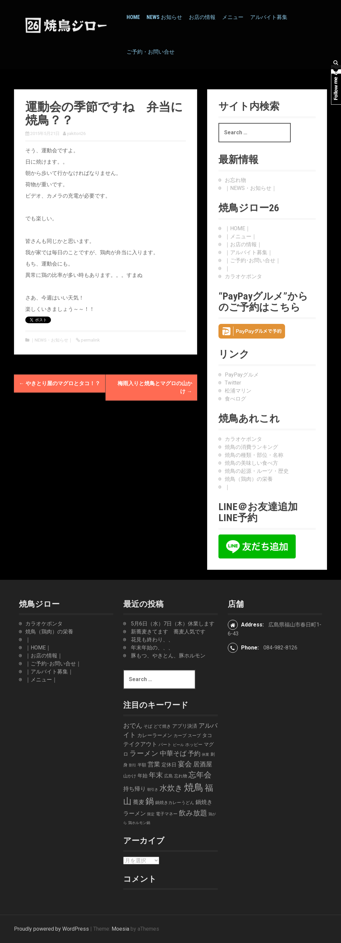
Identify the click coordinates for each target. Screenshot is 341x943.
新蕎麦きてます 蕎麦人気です (168, 631)
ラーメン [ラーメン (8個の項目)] (144, 753)
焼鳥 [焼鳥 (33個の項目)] (193, 787)
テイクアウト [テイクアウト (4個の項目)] (140, 744)
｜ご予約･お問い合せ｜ (253, 260)
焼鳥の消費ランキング (251, 447)
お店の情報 (202, 17)
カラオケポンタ (243, 276)
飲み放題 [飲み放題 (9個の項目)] (193, 813)
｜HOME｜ (237, 228)
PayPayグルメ (242, 375)
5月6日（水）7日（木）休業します (172, 623)
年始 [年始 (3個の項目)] (143, 776)
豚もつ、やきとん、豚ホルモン (168, 655)
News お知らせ (164, 17)
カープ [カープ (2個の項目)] (179, 735)
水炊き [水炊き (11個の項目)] (171, 788)
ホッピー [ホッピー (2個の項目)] (193, 744)
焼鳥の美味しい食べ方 (251, 463)
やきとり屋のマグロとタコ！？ (59, 383)
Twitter (233, 383)
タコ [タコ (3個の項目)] (207, 735)
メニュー (232, 17)
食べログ (235, 399)
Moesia (120, 929)
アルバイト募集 (268, 17)
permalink (90, 340)
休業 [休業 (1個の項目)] (205, 754)
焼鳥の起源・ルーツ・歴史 (257, 471)
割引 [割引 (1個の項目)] (132, 765)
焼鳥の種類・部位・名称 (254, 455)
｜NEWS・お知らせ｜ (51, 340)
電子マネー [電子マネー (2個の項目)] (166, 813)
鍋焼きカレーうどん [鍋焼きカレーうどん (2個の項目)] (174, 802)
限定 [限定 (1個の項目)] (151, 814)
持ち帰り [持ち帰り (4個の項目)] (134, 788)
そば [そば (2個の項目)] (148, 726)
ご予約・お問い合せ (150, 52)
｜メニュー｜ (241, 236)
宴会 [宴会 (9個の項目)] (185, 764)
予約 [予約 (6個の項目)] (194, 753)
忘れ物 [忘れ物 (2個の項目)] (180, 775)
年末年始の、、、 (152, 647)
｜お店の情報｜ (243, 244)
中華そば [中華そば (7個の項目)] (173, 753)
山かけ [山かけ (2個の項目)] (129, 775)
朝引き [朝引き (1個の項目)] (152, 789)
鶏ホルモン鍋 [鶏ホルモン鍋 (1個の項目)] (139, 823)
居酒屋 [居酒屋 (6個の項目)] (202, 764)
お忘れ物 (235, 180)
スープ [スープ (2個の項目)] (194, 735)
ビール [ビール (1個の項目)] (178, 745)
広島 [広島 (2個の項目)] (168, 775)
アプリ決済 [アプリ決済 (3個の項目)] (184, 726)
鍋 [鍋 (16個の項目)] (150, 801)
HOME (133, 17)
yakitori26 (76, 133)
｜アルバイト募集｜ (249, 252)
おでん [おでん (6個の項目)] (132, 725)
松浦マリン (238, 391)
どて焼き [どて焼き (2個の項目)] (162, 726)
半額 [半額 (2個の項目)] (142, 764)
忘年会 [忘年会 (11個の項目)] (199, 774)
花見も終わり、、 (152, 639)
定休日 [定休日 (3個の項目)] (169, 765)
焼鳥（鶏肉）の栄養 (249, 479)
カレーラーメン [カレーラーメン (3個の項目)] (154, 735)
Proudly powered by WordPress (51, 929)
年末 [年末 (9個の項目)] (156, 775)
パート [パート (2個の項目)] (165, 744)
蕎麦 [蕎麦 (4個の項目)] (138, 802)
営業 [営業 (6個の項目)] (154, 764)
